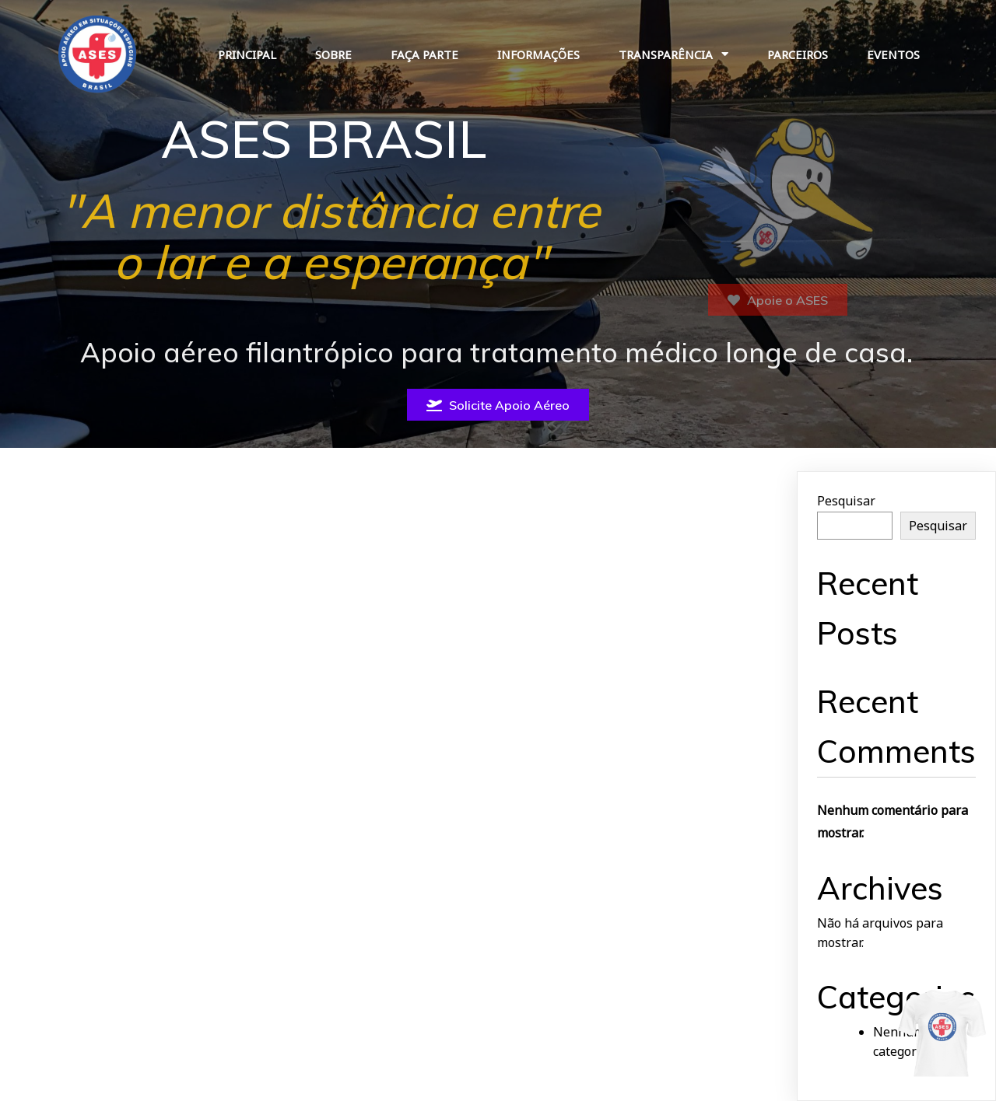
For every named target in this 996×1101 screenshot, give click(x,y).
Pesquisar (846, 500)
